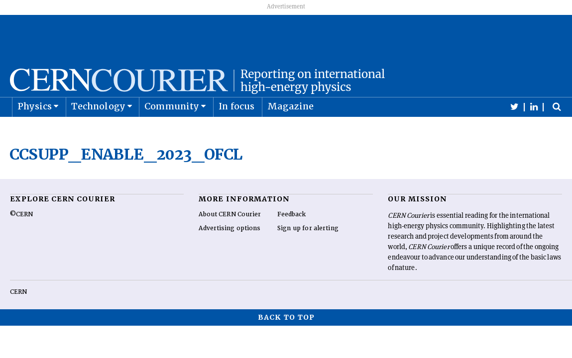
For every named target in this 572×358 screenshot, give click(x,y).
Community (171, 131)
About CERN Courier (230, 239)
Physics (34, 131)
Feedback (291, 239)
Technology (98, 131)
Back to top (286, 342)
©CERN (21, 239)
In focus (237, 131)
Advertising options (229, 253)
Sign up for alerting (308, 253)
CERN (18, 317)
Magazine (290, 131)
